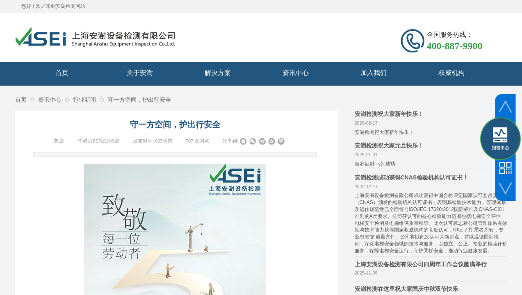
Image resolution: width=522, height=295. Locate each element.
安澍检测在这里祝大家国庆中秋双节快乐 (406, 289)
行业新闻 (84, 100)
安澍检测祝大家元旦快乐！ (389, 145)
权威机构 (451, 72)
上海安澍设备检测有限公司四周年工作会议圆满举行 (421, 264)
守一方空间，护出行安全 (139, 100)
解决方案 (218, 72)
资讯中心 (296, 72)
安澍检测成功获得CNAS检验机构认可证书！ (412, 177)
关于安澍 (140, 72)
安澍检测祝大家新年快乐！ (389, 114)
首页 (61, 72)
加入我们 (373, 72)
